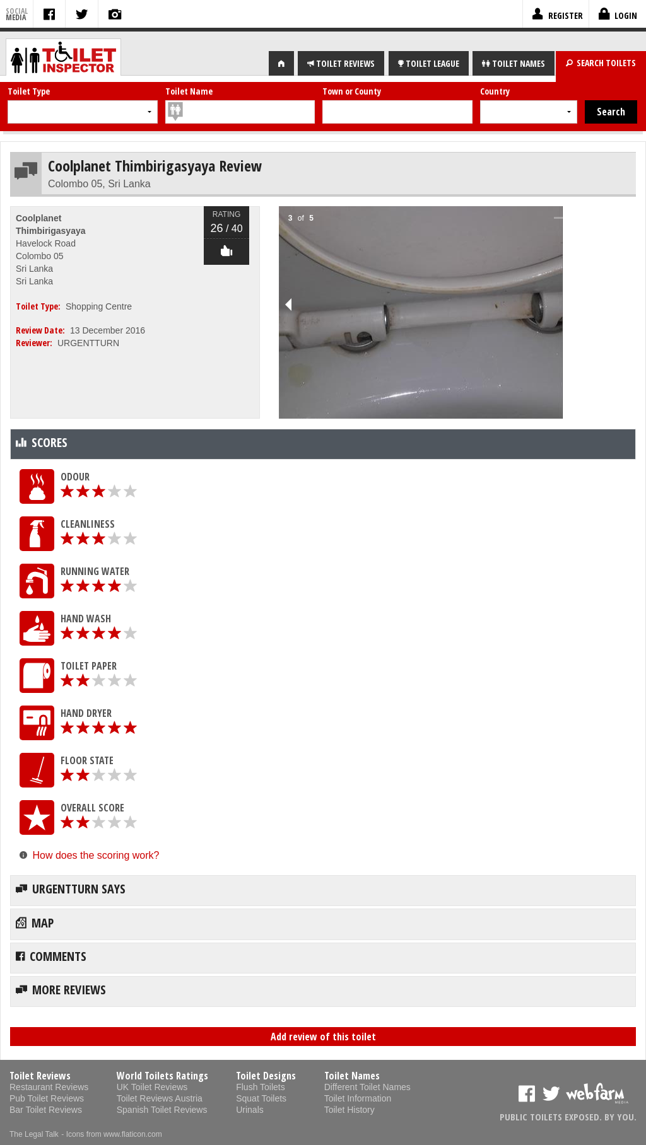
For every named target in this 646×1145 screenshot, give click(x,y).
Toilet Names (352, 1076)
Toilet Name (189, 91)
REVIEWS (341, 63)
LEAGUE (428, 63)
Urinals (250, 1110)
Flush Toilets (260, 1087)
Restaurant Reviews (48, 1087)
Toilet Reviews (40, 1076)
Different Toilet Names (367, 1087)
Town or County (351, 91)
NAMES (513, 63)
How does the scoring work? (95, 855)
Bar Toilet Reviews (45, 1110)
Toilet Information (358, 1098)
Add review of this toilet (323, 1036)
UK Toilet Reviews (152, 1087)
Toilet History (349, 1110)
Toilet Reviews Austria (160, 1098)
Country (495, 91)
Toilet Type (29, 91)
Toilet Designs (266, 1076)
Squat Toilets (261, 1098)
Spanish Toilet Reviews (162, 1110)
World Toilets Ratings (162, 1076)
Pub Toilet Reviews (46, 1098)
